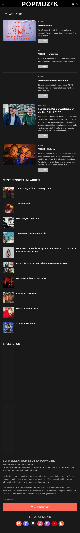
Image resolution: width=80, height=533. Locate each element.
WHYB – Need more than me (53, 80)
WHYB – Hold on (47, 149)
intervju (42, 105)
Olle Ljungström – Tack (27, 218)
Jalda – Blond (23, 203)
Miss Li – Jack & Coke (27, 308)
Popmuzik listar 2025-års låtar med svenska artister (41, 263)
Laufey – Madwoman (26, 293)
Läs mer (43, 41)
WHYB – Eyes (45, 25)
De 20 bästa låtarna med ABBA (31, 278)
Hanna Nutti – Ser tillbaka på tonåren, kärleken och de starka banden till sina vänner (46, 250)
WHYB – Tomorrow (48, 54)
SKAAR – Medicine (25, 323)
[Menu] (3, 3)
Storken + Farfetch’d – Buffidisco (32, 233)
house (41, 22)
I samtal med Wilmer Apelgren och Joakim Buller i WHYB (56, 110)
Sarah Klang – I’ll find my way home (33, 188)
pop (40, 50)
